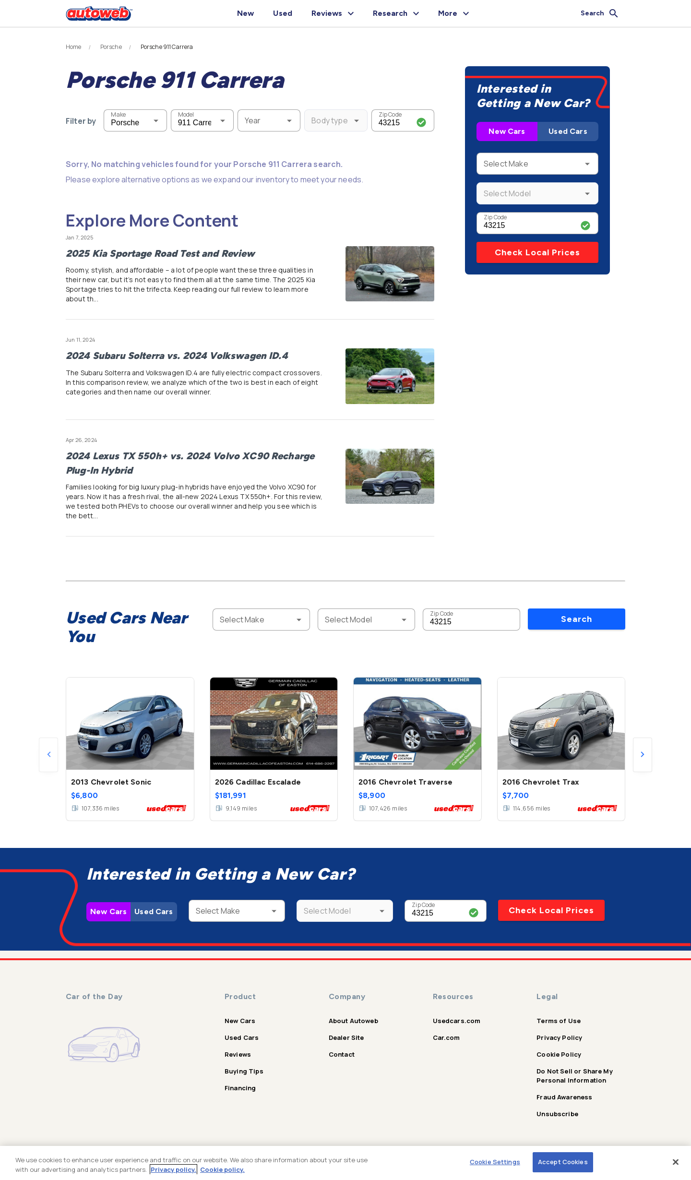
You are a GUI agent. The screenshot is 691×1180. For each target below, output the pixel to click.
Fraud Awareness (564, 1097)
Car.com (446, 1037)
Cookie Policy (558, 1054)
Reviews (238, 1054)
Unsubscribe (557, 1113)
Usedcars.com (457, 1020)
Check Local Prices (537, 252)
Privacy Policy (559, 1037)
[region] (345, 1163)
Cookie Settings (495, 1161)
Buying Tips (244, 1071)
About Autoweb (353, 1020)
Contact (342, 1054)
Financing (240, 1088)
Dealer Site (346, 1037)
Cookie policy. (222, 1169)
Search (576, 619)
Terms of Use (558, 1020)
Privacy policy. (173, 1169)
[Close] (675, 1161)
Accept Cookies (563, 1161)
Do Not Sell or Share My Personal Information (574, 1076)
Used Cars (567, 131)
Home (74, 47)
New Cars (506, 131)
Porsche (111, 47)
